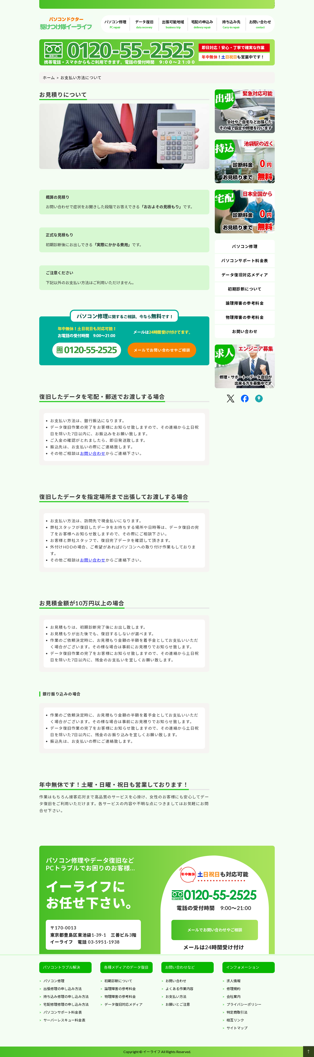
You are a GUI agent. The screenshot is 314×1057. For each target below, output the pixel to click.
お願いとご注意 (178, 1004)
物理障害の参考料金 (245, 317)
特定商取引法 (237, 1012)
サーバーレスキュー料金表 (64, 1020)
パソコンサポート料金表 (244, 260)
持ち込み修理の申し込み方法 (66, 996)
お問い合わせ (93, 453)
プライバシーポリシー (244, 1004)
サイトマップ (237, 1028)
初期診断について (245, 289)
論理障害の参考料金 (245, 303)
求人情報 (234, 981)
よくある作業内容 (179, 989)
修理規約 (234, 989)
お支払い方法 (176, 996)
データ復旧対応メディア (245, 274)
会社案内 (234, 996)
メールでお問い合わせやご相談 (162, 350)
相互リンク (235, 1020)
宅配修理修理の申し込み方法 (66, 1004)
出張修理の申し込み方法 (62, 989)
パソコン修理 (245, 246)
